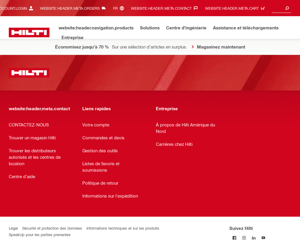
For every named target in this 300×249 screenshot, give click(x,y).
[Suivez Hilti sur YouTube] (263, 238)
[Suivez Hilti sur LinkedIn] (253, 238)
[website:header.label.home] (29, 32)
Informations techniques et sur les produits (122, 228)
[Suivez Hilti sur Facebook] (234, 238)
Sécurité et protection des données (52, 228)
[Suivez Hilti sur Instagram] (244, 238)
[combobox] (281, 8)
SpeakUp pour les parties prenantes (40, 234)
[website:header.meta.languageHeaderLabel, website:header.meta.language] (120, 8)
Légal (13, 228)
